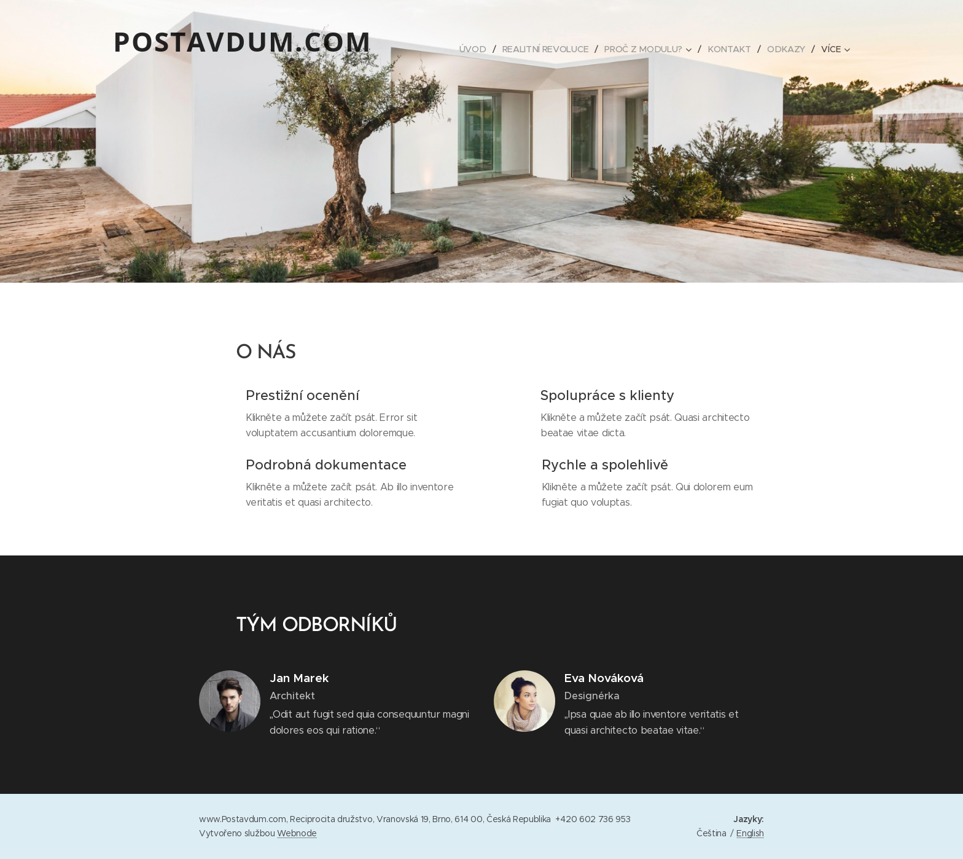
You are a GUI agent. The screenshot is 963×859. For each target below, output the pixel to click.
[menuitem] (476, 49)
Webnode (297, 833)
